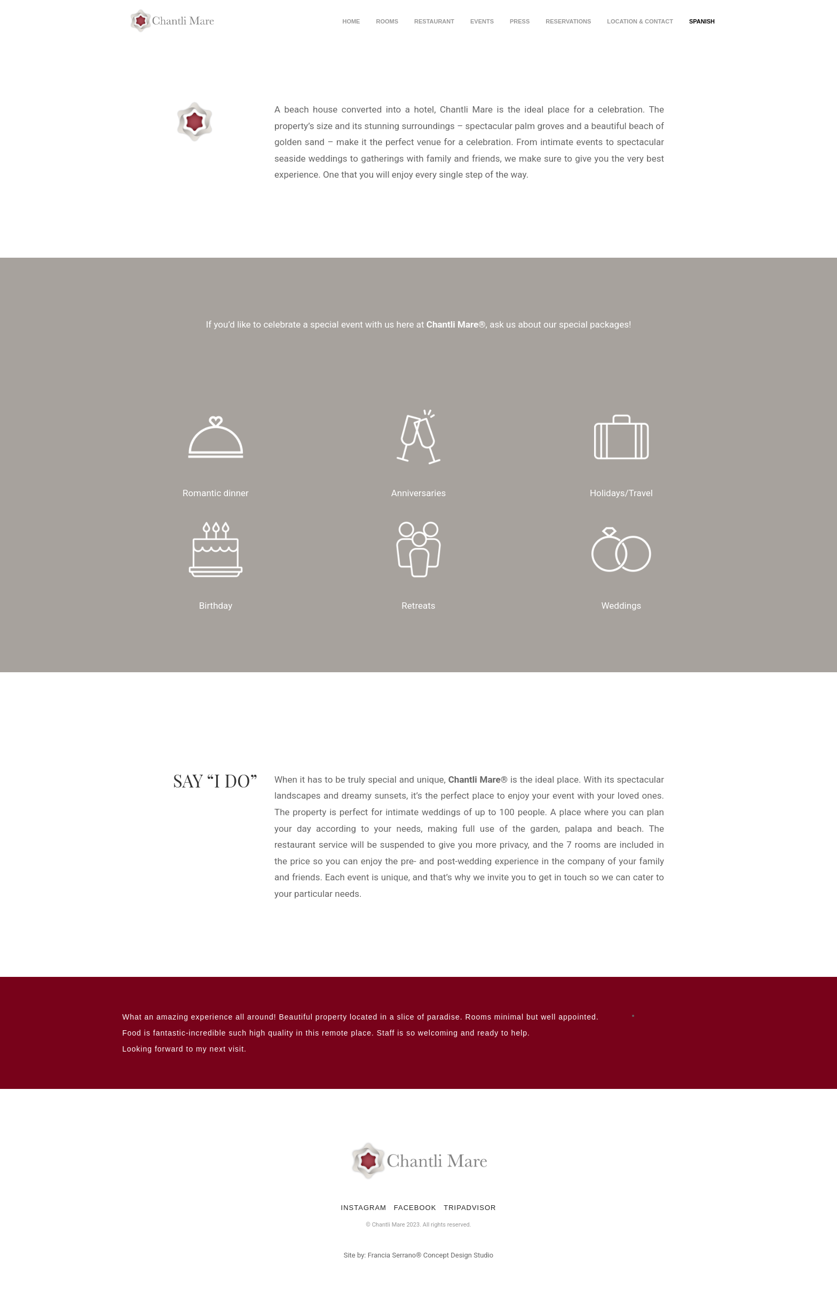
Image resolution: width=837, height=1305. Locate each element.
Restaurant (434, 21)
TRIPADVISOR (470, 1208)
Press (520, 21)
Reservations (568, 21)
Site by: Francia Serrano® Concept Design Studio (419, 1255)
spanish (702, 21)
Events (482, 21)
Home (351, 21)
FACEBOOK (415, 1208)
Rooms (387, 21)
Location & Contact (640, 21)
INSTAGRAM (363, 1208)
